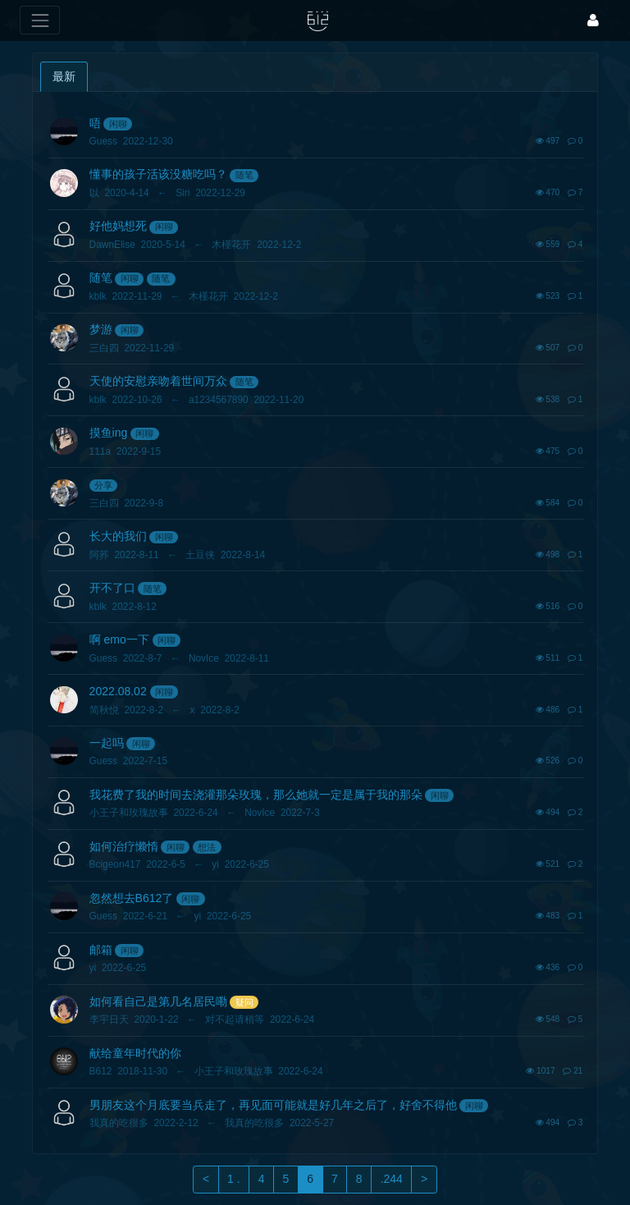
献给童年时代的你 (135, 1053)
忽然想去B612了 (131, 898)
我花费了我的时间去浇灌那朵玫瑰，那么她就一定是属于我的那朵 (255, 794)
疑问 (244, 1002)
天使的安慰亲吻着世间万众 (158, 380)
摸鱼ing (108, 432)
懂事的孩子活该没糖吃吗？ (158, 174)
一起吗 (106, 742)
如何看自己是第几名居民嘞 (158, 1001)
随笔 (244, 175)
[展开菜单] (40, 20)
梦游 (100, 329)
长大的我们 (118, 536)
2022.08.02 (118, 691)
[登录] (593, 20)
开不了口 (112, 587)
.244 (392, 1178)
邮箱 (100, 949)
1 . (233, 1178)
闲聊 (118, 124)
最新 (63, 76)
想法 (207, 847)
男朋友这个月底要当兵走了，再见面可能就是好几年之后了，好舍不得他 (273, 1104)
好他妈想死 (118, 225)
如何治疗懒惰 (123, 846)
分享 (103, 485)
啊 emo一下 (119, 639)
